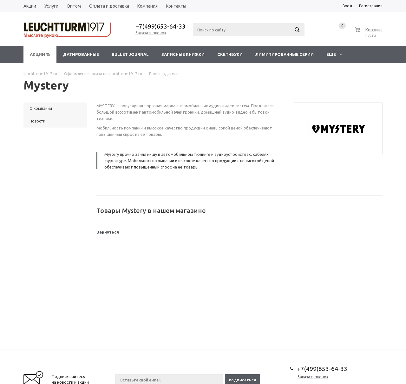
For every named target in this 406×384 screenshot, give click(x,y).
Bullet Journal (130, 54)
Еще (334, 54)
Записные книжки (183, 54)
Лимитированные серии (284, 54)
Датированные (81, 54)
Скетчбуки (230, 54)
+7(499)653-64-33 (160, 26)
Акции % (40, 54)
